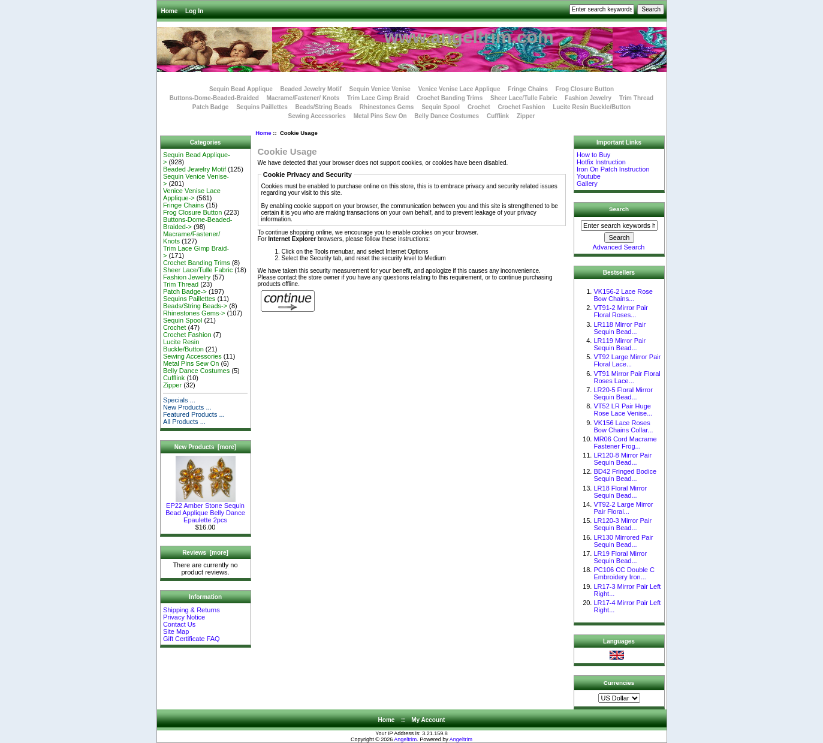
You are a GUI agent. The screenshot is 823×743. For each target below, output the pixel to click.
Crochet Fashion (521, 107)
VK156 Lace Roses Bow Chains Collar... (623, 426)
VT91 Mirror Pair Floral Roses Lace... (626, 377)
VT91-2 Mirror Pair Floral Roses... (620, 311)
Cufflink (498, 116)
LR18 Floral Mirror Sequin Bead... (620, 492)
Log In (194, 11)
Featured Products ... (194, 414)
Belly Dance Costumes (446, 116)
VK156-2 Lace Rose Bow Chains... (622, 295)
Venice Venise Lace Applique (459, 89)
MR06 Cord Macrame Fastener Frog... (624, 442)
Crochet (479, 107)
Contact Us (179, 624)
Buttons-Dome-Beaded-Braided (214, 98)
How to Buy (593, 154)
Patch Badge (210, 107)
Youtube (589, 176)
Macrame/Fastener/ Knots (303, 98)
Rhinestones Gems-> (194, 313)
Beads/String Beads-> (195, 305)
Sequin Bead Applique (241, 89)
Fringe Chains (528, 89)
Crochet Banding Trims (450, 98)
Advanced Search (619, 247)
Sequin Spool (440, 107)
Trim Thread (636, 98)
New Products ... (187, 407)
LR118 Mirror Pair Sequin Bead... (619, 328)
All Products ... (184, 421)
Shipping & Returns (191, 609)
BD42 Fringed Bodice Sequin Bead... (624, 475)
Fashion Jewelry (588, 98)
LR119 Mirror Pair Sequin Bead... (619, 344)
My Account (428, 720)
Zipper (526, 116)
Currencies (619, 682)
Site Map (176, 631)
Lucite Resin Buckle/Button (592, 107)
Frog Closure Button (585, 89)
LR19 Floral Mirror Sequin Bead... (620, 557)
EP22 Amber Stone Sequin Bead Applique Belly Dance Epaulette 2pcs (205, 510)
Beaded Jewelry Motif (311, 89)
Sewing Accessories (317, 116)
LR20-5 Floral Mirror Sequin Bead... (622, 393)
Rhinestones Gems (387, 107)
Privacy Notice (184, 617)
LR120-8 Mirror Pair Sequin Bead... (622, 459)
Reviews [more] (205, 552)
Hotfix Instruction (601, 162)
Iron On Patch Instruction (613, 169)
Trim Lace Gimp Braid (378, 98)
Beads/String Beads (324, 107)
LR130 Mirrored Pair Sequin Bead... (623, 541)
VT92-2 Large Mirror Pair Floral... (623, 508)
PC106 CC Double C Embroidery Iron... (624, 573)
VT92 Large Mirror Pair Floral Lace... (627, 360)
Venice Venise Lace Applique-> (192, 194)
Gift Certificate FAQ (191, 638)
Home (169, 11)
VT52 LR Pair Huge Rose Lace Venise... (622, 409)
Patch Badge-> (185, 291)
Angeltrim (405, 739)
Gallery (587, 183)
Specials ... (179, 400)
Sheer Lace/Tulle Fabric (523, 98)
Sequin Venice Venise (380, 89)
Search (619, 209)
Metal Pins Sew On (380, 116)
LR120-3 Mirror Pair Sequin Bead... (622, 524)
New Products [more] (205, 447)
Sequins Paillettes (262, 107)
